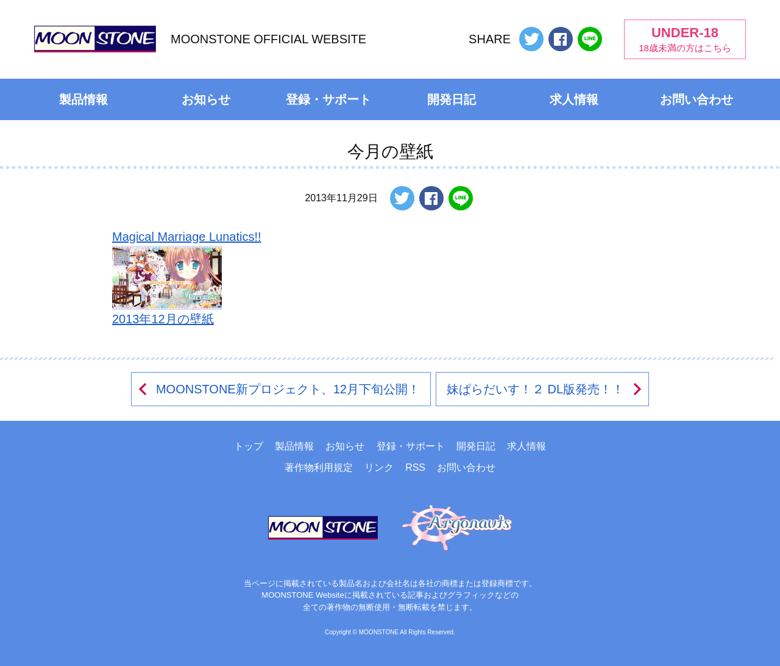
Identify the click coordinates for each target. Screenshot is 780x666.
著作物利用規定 (319, 467)
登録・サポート (328, 99)
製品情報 (83, 99)
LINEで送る (590, 39)
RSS (415, 467)
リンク (379, 467)
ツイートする (531, 39)
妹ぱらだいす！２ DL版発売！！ (545, 389)
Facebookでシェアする (560, 39)
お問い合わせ (696, 99)
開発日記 (451, 99)
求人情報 (574, 99)
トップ (248, 446)
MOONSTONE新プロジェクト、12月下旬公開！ (278, 389)
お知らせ (206, 99)
